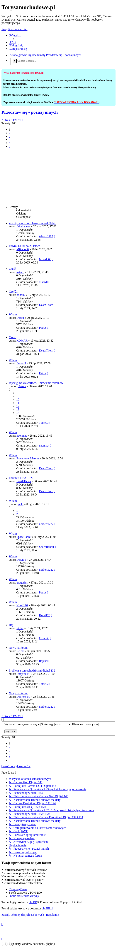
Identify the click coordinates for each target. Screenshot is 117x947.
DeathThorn (46, 304)
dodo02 (20, 294)
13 (17, 409)
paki (20, 504)
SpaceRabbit (23, 536)
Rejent (20, 651)
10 (17, 399)
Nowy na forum (18, 647)
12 (17, 406)
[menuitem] (12, 42)
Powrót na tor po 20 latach (24, 245)
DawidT (21, 559)
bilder (19, 628)
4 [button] (9, 139)
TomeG (43, 422)
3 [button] (9, 136)
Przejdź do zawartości (14, 29)
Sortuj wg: (56, 724)
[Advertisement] (58, 176)
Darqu (20, 317)
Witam (13, 314)
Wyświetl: (22, 724)
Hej (11, 624)
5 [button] (9, 142)
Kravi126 (22, 605)
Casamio (44, 638)
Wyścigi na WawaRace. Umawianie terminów (36, 382)
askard (20, 272)
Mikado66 (22, 249)
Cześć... (13, 291)
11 (17, 402)
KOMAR (22, 340)
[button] (9, 146)
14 (17, 412)
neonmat (21, 435)
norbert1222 (46, 524)
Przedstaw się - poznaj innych (29, 112)
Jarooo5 (21, 363)
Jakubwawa (23, 226)
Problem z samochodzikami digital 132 (32, 670)
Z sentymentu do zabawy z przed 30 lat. (32, 223)
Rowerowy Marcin (27, 458)
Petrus (42, 327)
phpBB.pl (47, 908)
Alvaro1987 (46, 236)
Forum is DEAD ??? (21, 477)
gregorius (22, 582)
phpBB (33, 902)
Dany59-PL (23, 673)
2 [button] (9, 132)
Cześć (12, 268)
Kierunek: (85, 724)
